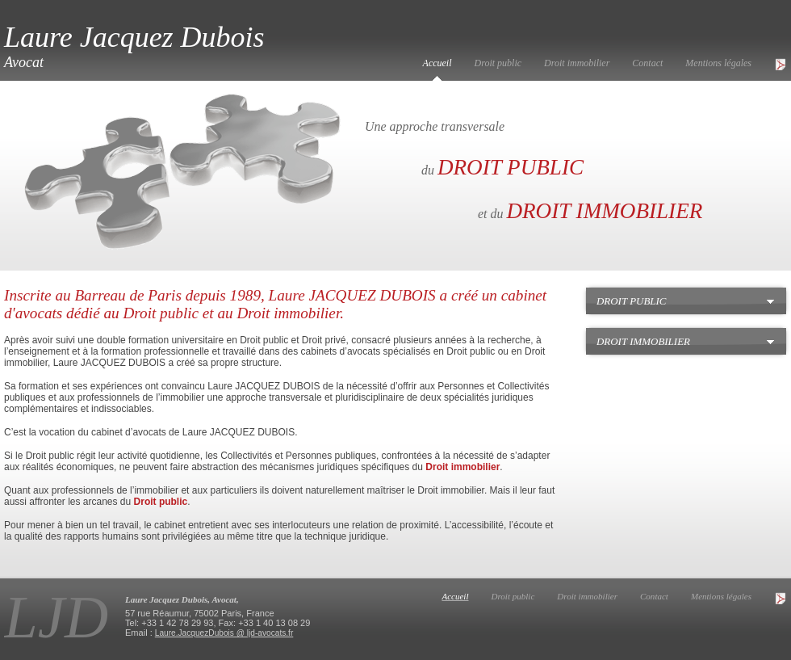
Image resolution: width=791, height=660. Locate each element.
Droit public (498, 63)
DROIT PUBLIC (510, 167)
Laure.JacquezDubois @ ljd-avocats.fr (224, 632)
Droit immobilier (576, 63)
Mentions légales (718, 63)
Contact (647, 63)
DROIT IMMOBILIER (604, 211)
